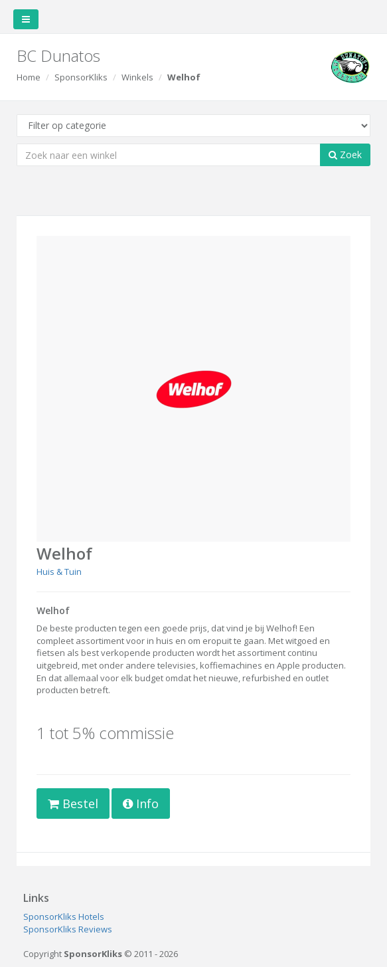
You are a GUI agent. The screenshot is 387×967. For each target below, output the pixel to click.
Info (141, 803)
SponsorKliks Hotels (63, 916)
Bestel (73, 803)
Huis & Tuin (59, 572)
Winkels (137, 77)
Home (28, 77)
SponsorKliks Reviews (67, 929)
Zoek (345, 154)
